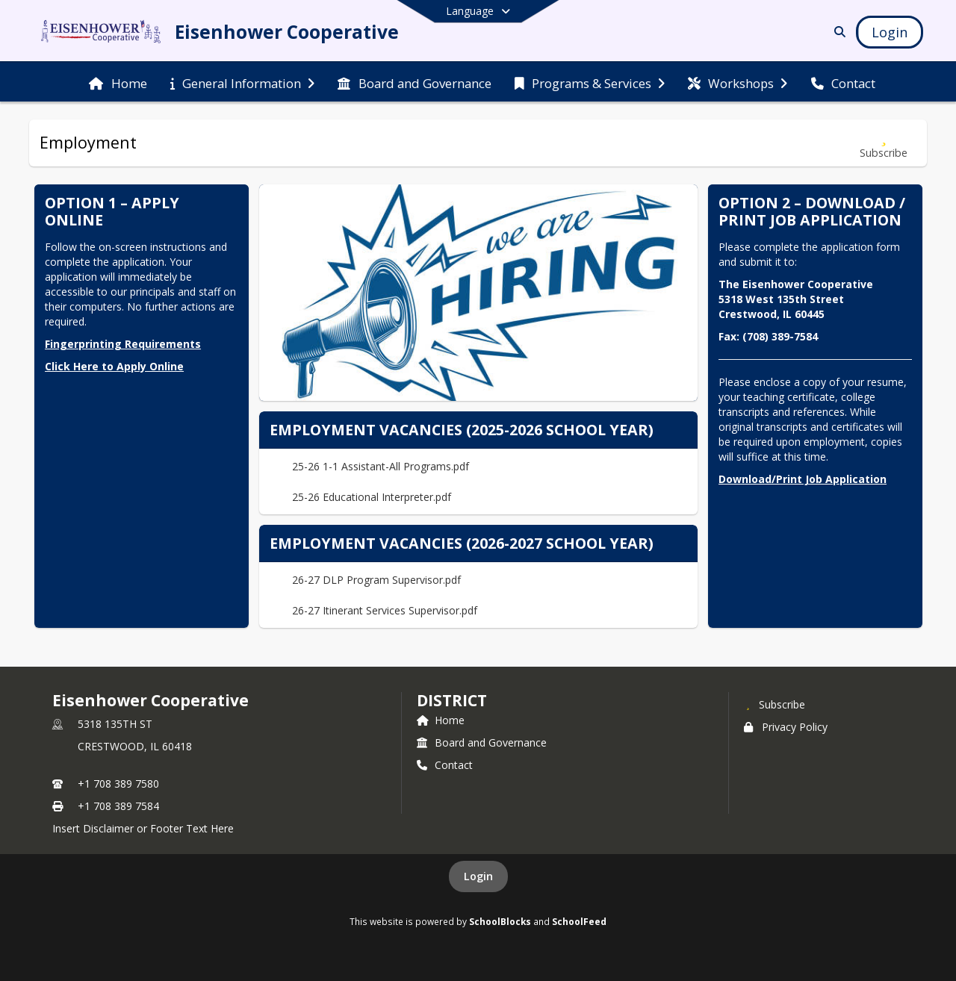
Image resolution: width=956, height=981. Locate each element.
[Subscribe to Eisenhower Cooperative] (774, 704)
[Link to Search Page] (836, 32)
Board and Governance (482, 742)
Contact (445, 765)
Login (478, 876)
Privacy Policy (786, 727)
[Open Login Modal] (889, 32)
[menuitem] (117, 82)
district (452, 700)
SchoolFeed (579, 921)
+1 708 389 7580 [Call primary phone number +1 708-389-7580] (118, 783)
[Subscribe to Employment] (883, 143)
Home (441, 720)
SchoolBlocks (500, 921)
